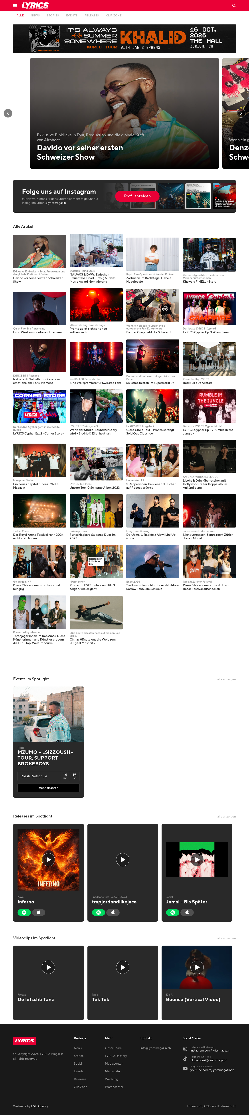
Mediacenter (114, 1064)
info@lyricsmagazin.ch (155, 1048)
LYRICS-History (116, 1056)
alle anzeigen (226, 679)
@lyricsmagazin (55, 203)
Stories (78, 1056)
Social (78, 1064)
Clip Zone (80, 1087)
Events (78, 1071)
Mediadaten (113, 1071)
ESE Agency (39, 1106)
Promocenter (114, 1087)
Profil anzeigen (137, 196)
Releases (80, 1079)
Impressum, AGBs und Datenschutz (211, 1106)
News (78, 1048)
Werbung (111, 1079)
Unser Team (113, 1048)
